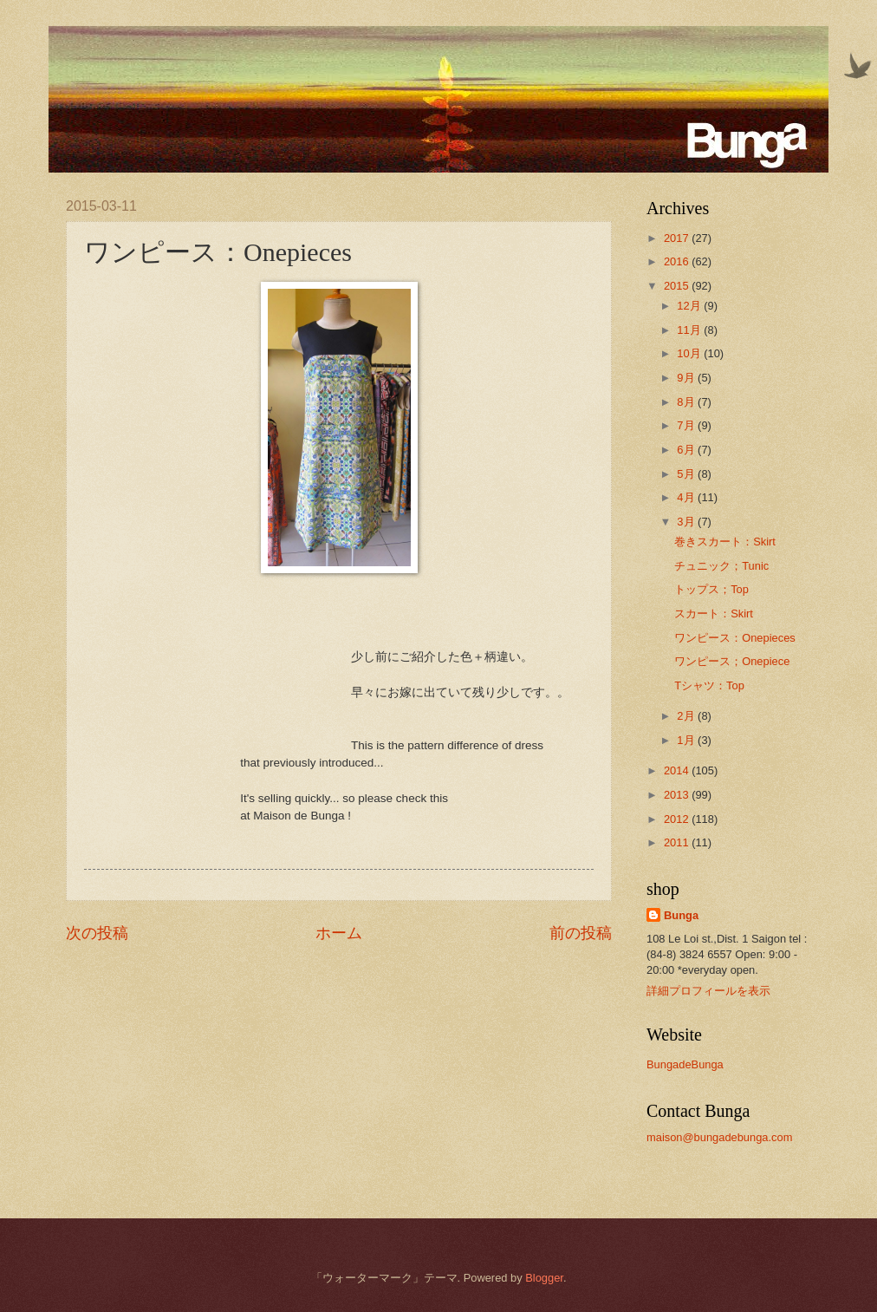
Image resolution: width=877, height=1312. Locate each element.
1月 (687, 740)
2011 (678, 842)
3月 (687, 521)
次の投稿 (97, 933)
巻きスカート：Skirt (725, 541)
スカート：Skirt (713, 613)
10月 (690, 353)
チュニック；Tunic (721, 565)
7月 (687, 425)
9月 (687, 377)
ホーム (338, 933)
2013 (678, 794)
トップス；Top (711, 589)
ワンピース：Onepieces (735, 637)
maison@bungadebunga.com (719, 1137)
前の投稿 (580, 933)
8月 (687, 401)
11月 (690, 329)
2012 (678, 819)
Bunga (681, 915)
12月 (690, 305)
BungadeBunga (685, 1064)
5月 (687, 473)
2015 (678, 285)
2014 (678, 770)
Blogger (544, 1277)
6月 (687, 449)
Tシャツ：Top (709, 685)
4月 (687, 497)
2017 (678, 238)
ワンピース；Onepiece (731, 661)
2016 (678, 261)
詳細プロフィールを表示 (708, 990)
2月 (687, 715)
